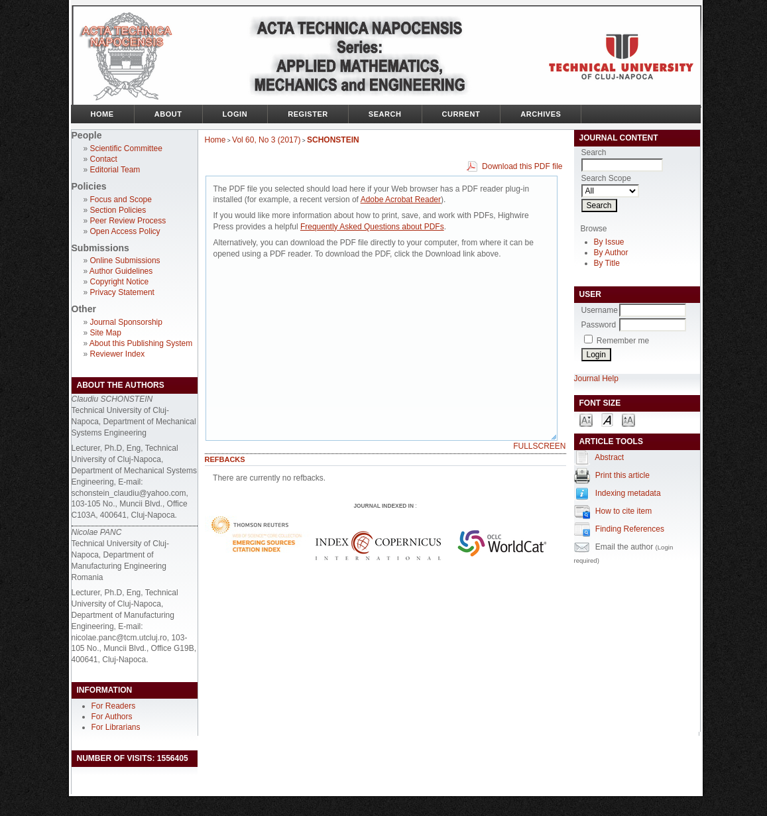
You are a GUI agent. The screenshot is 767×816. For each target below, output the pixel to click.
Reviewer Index (117, 354)
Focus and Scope (121, 199)
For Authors (112, 716)
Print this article (622, 475)
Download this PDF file (522, 166)
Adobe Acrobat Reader (401, 199)
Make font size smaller (586, 419)
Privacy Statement (122, 292)
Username (599, 310)
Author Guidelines (120, 271)
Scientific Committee (126, 148)
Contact (103, 159)
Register (308, 114)
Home (102, 114)
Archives (540, 114)
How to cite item (623, 511)
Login (235, 114)
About (168, 114)
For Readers (113, 706)
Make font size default (607, 419)
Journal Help (596, 378)
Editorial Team (115, 169)
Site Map (105, 332)
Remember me (623, 340)
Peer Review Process (128, 220)
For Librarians (116, 727)
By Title (607, 263)
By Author (611, 252)
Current (461, 114)
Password (599, 324)
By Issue (609, 242)
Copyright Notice (119, 281)
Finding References (629, 529)
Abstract (609, 457)
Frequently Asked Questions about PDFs (372, 226)
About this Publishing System (140, 343)
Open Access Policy (125, 231)
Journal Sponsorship (126, 322)
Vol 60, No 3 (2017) (266, 140)
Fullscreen (539, 446)
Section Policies (118, 210)
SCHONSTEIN (333, 140)
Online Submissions (125, 260)
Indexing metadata (628, 493)
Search (385, 114)
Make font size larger (628, 419)
